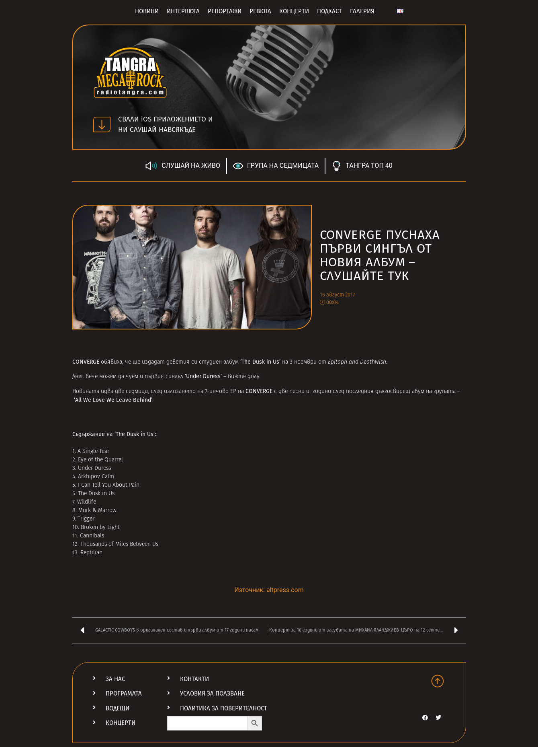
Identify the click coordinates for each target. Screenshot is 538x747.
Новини (147, 11)
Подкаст (329, 11)
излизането (180, 392)
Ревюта (260, 11)
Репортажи (224, 11)
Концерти (294, 11)
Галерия (362, 11)
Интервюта (183, 11)
